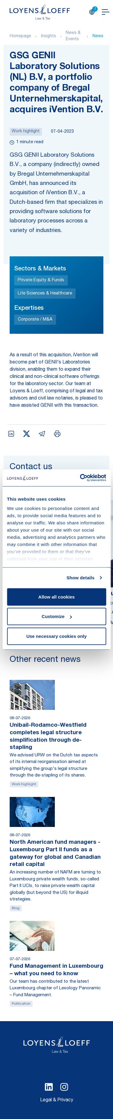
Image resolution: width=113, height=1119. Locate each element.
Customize (57, 616)
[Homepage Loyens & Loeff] (40, 12)
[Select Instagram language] (64, 1087)
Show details (81, 577)
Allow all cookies (56, 596)
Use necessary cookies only (56, 635)
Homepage (20, 36)
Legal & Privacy (56, 1100)
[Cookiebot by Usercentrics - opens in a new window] (80, 478)
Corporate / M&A (35, 319)
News (98, 36)
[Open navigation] (105, 12)
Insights (48, 36)
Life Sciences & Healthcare (45, 293)
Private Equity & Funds (41, 280)
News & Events (73, 36)
